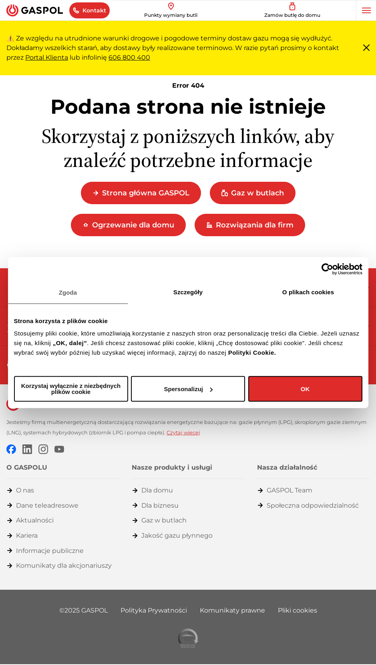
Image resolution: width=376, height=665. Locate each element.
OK (305, 389)
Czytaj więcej (183, 433)
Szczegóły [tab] (188, 292)
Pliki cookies (297, 610)
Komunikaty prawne (232, 610)
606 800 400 (129, 57)
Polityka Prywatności (154, 610)
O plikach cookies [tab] (308, 292)
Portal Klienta (46, 57)
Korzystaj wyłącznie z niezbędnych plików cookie (71, 388)
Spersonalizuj (188, 389)
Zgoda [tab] (68, 292)
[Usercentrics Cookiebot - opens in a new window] (327, 269)
